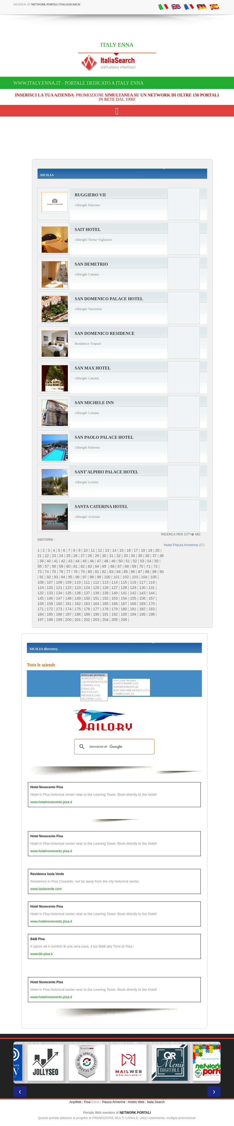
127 (114, 588)
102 (126, 577)
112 (96, 582)
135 (68, 593)
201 (77, 619)
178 (105, 609)
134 (59, 593)
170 (151, 603)
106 (40, 582)
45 (85, 561)
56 (39, 566)
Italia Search (156, 1102)
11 (93, 550)
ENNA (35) (94, 689)
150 (87, 598)
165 (105, 603)
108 (59, 582)
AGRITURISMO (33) (131, 683)
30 (104, 556)
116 (133, 582)
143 (142, 593)
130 (142, 588)
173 (59, 609)
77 (68, 572)
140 (114, 593)
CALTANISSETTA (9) (94, 682)
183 (151, 609)
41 (56, 561)
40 (49, 561)
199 (59, 619)
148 (68, 598)
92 (49, 577)
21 (39, 556)
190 (96, 614)
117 (142, 582)
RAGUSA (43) (94, 692)
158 (40, 603)
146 (50, 598)
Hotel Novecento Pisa (46, 787)
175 (77, 609)
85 (126, 572)
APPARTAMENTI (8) (131, 687)
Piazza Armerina (113, 1102)
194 (133, 614)
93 (56, 577)
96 (78, 577)
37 (154, 556)
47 (99, 561)
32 (118, 556)
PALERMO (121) (94, 699)
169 (142, 603)
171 (40, 609)
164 (96, 603)
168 (133, 603)
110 (77, 582)
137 (87, 593)
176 (87, 609)
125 (96, 588)
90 (162, 572)
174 (68, 609)
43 (70, 561)
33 (126, 556)
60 (68, 566)
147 (59, 598)
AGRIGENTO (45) (94, 678)
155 (133, 598)
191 (105, 614)
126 (105, 588)
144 (151, 593)
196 (151, 614)
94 (63, 577)
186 (59, 614)
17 (136, 550)
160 (59, 603)
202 (87, 619)
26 (75, 556)
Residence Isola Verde (47, 874)
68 (127, 566)
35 (140, 556)
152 (105, 598)
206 (124, 619)
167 (124, 603)
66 (112, 566)
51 (128, 561)
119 (40, 588)
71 (148, 566)
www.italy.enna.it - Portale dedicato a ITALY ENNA (78, 83)
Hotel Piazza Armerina (181, 545)
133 (50, 593)
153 (114, 598)
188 (77, 614)
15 (121, 550)
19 (150, 550)
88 (147, 572)
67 (120, 566)
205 (114, 619)
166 (114, 603)
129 (133, 588)
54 (149, 561)
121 (59, 588)
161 (68, 603)
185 (50, 614)
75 (54, 572)
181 (133, 609)
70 (141, 566)
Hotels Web (136, 1102)
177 (96, 609)
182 (142, 609)
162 (77, 603)
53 (142, 561)
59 (61, 566)
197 (40, 619)
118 (151, 582)
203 (96, 619)
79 (83, 572)
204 (105, 619)
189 (87, 614)
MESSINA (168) (94, 695)
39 (42, 561)
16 (129, 550)
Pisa (87, 1102)
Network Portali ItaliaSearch (55, 4)
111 (87, 582)
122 (68, 588)
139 (105, 593)
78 (75, 572)
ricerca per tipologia (131, 680)
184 (40, 614)
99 (99, 577)
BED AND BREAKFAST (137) (131, 690)
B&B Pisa (37, 939)
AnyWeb (75, 1102)
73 (39, 572)
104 (144, 577)
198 (50, 619)
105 (153, 577)
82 (104, 572)
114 (114, 582)
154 (124, 598)
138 (96, 593)
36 (147, 556)
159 (50, 603)
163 (87, 603)
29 (97, 556)
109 (68, 582)
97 (85, 577)
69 (134, 566)
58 (54, 566)
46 (92, 561)
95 (70, 577)
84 (118, 572)
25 (68, 556)
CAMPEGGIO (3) (131, 694)
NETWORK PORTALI (135, 1113)
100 (107, 577)
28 (90, 556)
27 (83, 556)
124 (87, 588)
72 (155, 566)
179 (114, 609)
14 (114, 550)
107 (50, 582)
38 (162, 556)
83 (111, 572)
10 (85, 550)
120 (50, 588)
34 (133, 556)
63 (90, 566)
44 (78, 561)
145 (40, 598)
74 (47, 572)
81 (97, 572)
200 (68, 619)
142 (133, 593)
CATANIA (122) (94, 685)
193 (124, 614)
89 (154, 572)
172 (50, 609)
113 (105, 582)
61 (75, 566)
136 (77, 593)
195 (142, 614)
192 (114, 614)
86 (133, 572)
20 (157, 550)
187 (68, 614)
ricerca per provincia (94, 675)
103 (135, 577)
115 (124, 582)
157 (151, 598)
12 (100, 550)
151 (96, 598)
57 (47, 566)
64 (97, 566)
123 (77, 588)
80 (90, 572)
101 (116, 577)
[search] (113, 746)
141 (124, 593)
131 (151, 588)
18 (143, 550)
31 (111, 556)
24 (61, 556)
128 (124, 588)
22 (47, 556)
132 (40, 593)
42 (63, 561)
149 (77, 598)
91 (42, 577)
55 (156, 561)
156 (142, 598)
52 (135, 561)
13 (107, 550)
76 (61, 572)
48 (106, 561)
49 (113, 561)
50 (121, 561)
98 (92, 577)
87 (140, 572)
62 (83, 566)
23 (54, 556)
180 (124, 609)
